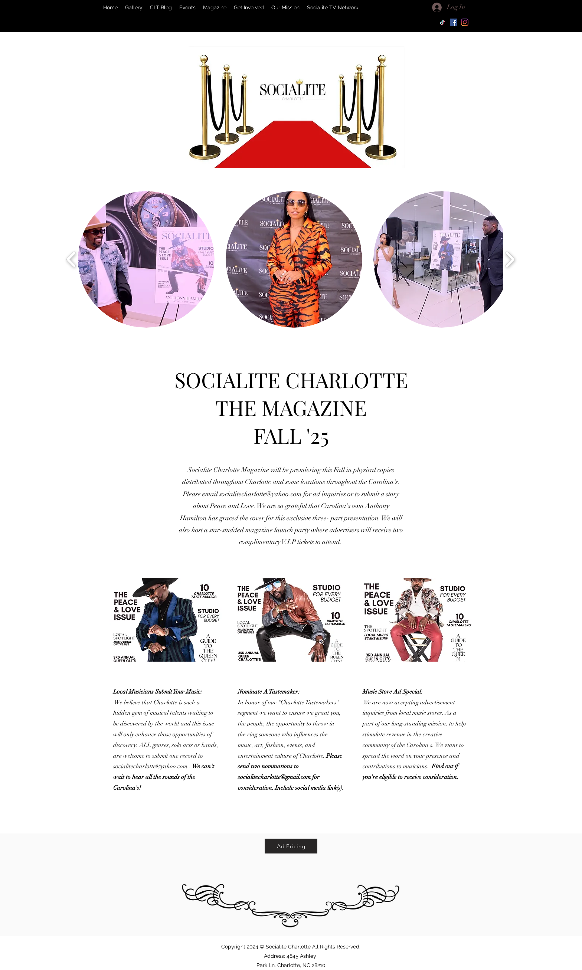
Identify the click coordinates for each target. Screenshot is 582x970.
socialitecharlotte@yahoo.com (260, 494)
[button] (146, 259)
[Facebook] (453, 22)
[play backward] (71, 260)
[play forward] (509, 260)
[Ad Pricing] (291, 846)
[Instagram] (464, 22)
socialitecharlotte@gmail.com (274, 777)
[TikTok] (442, 22)
